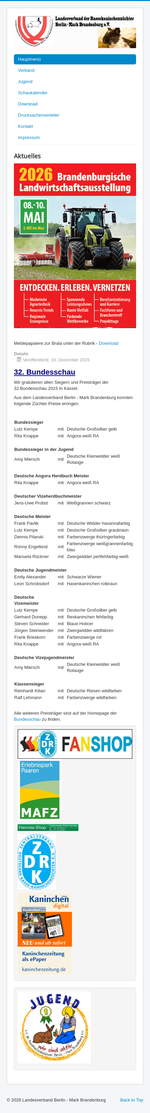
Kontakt (25, 126)
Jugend (25, 81)
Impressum (29, 137)
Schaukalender (33, 92)
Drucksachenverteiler (38, 115)
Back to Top (131, 1099)
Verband (26, 70)
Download (28, 103)
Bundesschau (27, 719)
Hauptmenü (29, 59)
